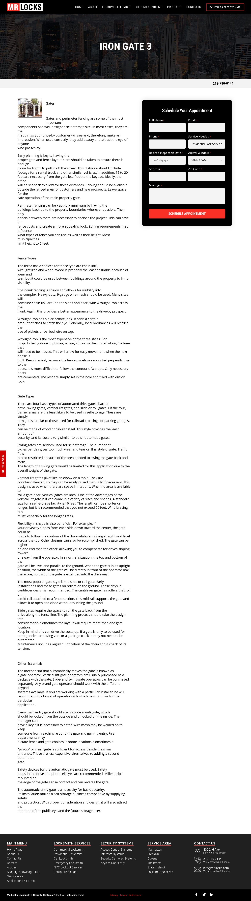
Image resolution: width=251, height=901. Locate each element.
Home (72, 7)
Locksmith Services (109, 7)
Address (155, 169)
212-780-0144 (223, 83)
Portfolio (186, 7)
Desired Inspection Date (166, 153)
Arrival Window (199, 153)
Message (155, 185)
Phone (154, 136)
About (85, 7)
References (135, 895)
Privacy (114, 895)
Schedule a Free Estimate (221, 7)
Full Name (156, 120)
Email (192, 120)
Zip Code (195, 169)
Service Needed (199, 136)
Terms (123, 895)
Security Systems (142, 7)
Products (167, 7)
